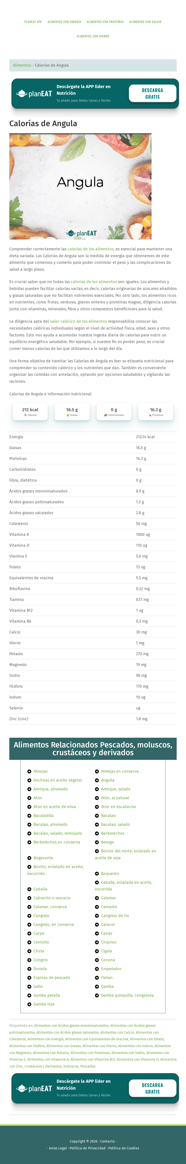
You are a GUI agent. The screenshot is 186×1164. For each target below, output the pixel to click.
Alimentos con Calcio (117, 1032)
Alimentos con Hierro (99, 1046)
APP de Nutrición (93, 7)
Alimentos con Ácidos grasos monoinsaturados (71, 1025)
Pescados (87, 1066)
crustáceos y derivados (43, 1066)
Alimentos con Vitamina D (137, 1059)
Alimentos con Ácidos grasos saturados (67, 1032)
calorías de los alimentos (91, 249)
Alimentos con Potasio (51, 1053)
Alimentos (22, 65)
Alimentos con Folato (147, 1039)
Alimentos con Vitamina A (48, 1059)
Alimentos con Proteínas (90, 1053)
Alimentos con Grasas (63, 1046)
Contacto (107, 1141)
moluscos (70, 1066)
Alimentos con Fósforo (27, 1046)
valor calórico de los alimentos (78, 321)
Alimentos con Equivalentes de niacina (96, 1039)
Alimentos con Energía (46, 1039)
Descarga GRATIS (152, 93)
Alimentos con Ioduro (135, 1046)
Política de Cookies (123, 1148)
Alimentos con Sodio (127, 1053)
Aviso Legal (58, 1148)
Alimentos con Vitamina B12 (92, 1059)
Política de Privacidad (88, 1148)
